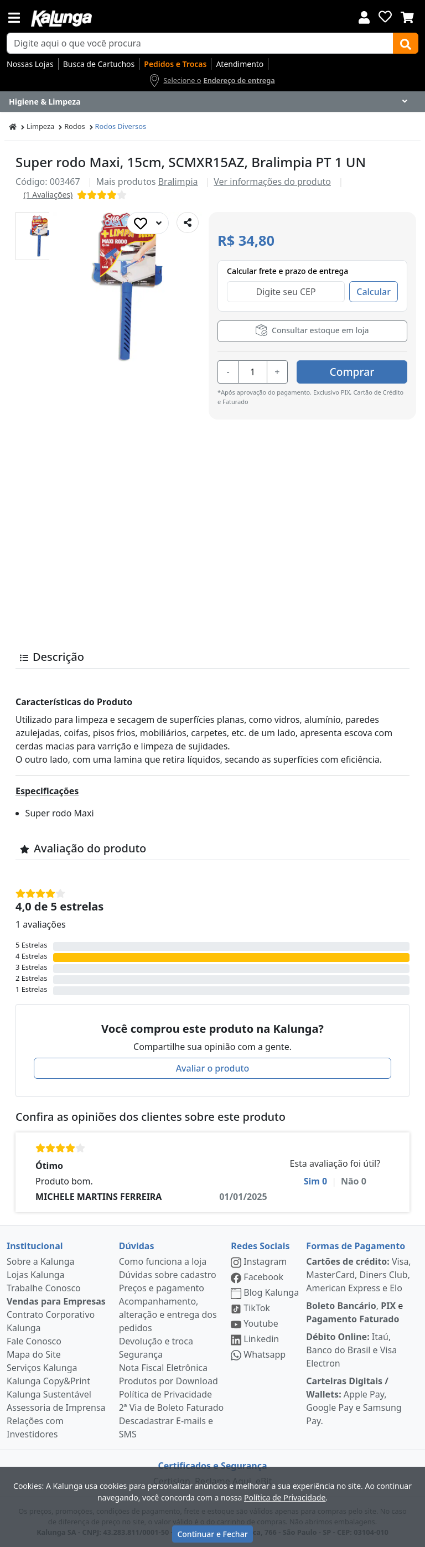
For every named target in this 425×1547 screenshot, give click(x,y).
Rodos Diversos (120, 126)
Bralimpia (178, 181)
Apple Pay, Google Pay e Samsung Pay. (353, 1401)
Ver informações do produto (272, 181)
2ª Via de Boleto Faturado (171, 1407)
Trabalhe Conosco (44, 1288)
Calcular (373, 292)
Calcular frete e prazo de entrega (287, 271)
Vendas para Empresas (56, 1301)
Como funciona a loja (162, 1261)
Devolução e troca (156, 1341)
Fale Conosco (34, 1341)
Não (353, 1181)
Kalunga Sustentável (49, 1394)
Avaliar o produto (213, 1068)
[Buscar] (405, 43)
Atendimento (239, 64)
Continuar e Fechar (212, 1534)
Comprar (352, 371)
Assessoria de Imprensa (56, 1407)
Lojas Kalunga (36, 1275)
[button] (39, 236)
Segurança (141, 1354)
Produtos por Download (168, 1381)
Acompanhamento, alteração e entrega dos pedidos (168, 1314)
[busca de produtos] (200, 43)
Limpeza (40, 126)
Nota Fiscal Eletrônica (163, 1368)
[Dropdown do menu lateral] (212, 101)
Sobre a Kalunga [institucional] (41, 1261)
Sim (316, 1181)
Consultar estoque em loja (312, 330)
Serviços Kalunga (42, 1368)
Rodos (74, 126)
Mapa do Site (34, 1354)
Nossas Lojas (30, 64)
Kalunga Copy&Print (48, 1381)
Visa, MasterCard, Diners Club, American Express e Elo (358, 1274)
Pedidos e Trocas (175, 64)
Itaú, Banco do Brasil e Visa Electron (351, 1350)
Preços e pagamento (161, 1288)
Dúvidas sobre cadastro (167, 1275)
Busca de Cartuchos (99, 64)
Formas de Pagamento (355, 1246)
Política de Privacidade (165, 1394)
